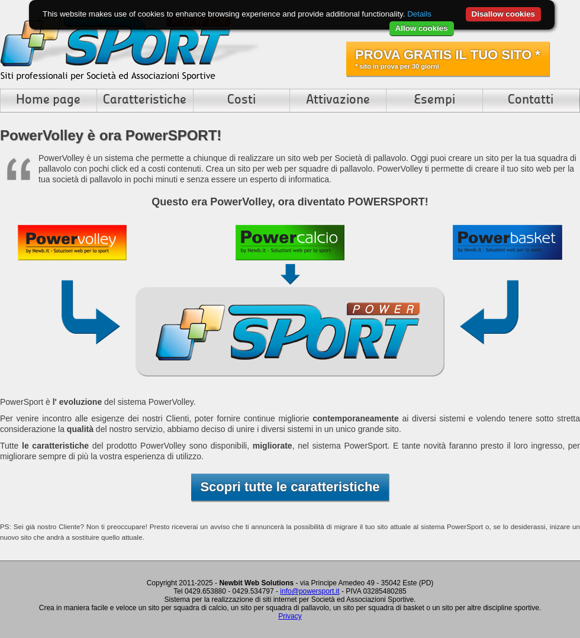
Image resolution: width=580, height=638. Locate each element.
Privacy (289, 616)
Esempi (434, 100)
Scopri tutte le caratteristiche (289, 486)
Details (419, 13)
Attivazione (338, 100)
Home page (48, 100)
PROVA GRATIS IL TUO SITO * (447, 58)
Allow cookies (421, 28)
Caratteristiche (144, 100)
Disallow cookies (503, 13)
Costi (241, 100)
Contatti (530, 100)
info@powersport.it (309, 591)
